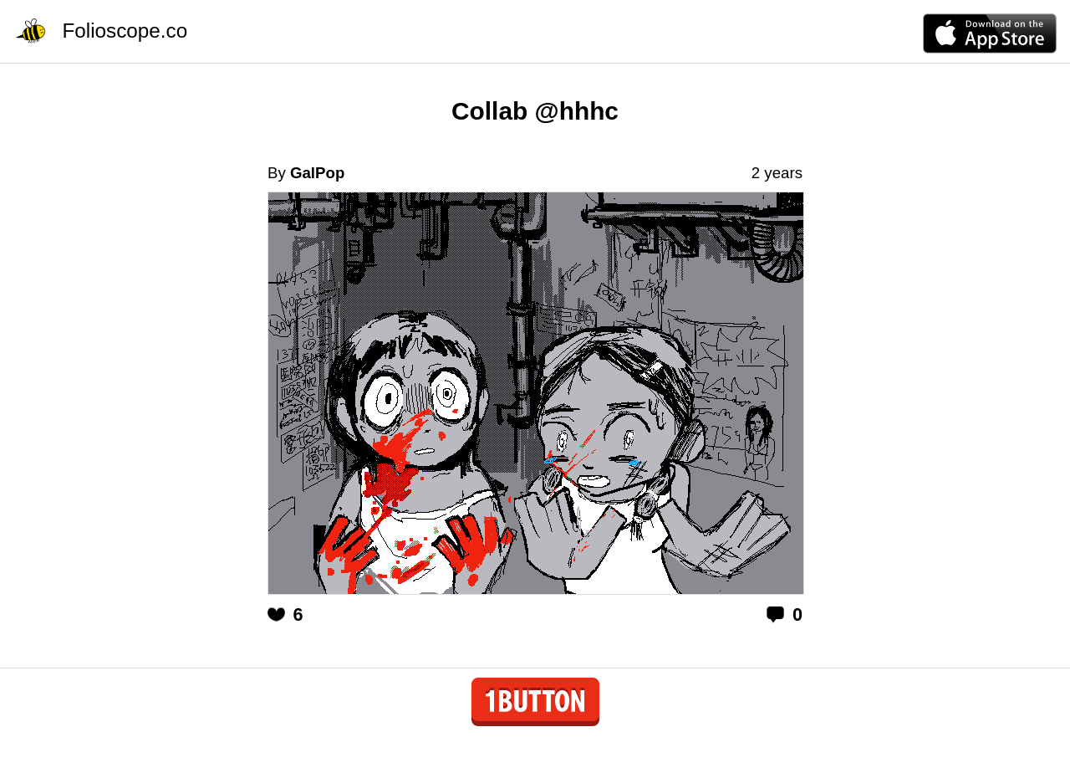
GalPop (317, 173)
